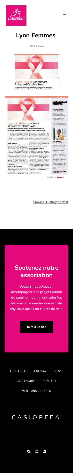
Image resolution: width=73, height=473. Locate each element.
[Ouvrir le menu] (64, 15)
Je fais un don (36, 327)
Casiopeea (36, 418)
